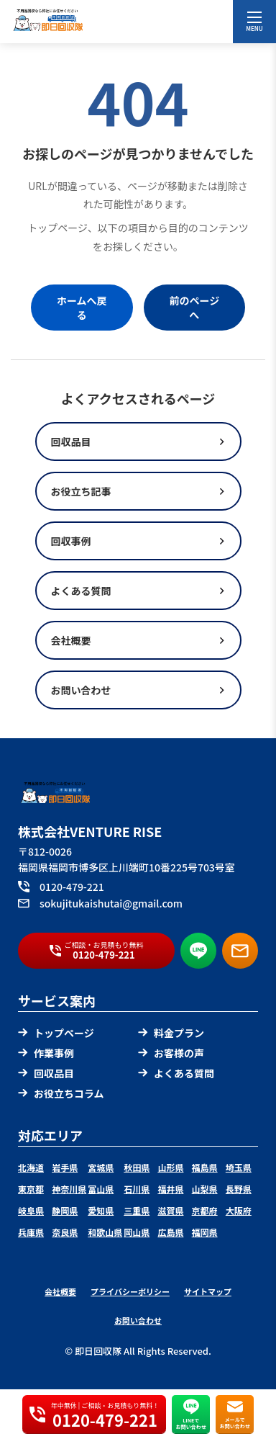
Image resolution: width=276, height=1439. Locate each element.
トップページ (56, 1033)
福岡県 (205, 1232)
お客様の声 (171, 1053)
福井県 (170, 1189)
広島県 (170, 1232)
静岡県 (65, 1210)
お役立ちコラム (61, 1093)
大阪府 (239, 1210)
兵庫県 (31, 1232)
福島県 (205, 1167)
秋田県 (137, 1167)
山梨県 (205, 1189)
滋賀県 (170, 1210)
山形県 (170, 1167)
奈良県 (65, 1232)
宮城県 (101, 1167)
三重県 (137, 1210)
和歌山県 (105, 1232)
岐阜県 (31, 1210)
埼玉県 (239, 1167)
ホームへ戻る (82, 307)
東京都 (31, 1189)
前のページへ (194, 307)
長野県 (239, 1189)
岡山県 (137, 1232)
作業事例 (46, 1053)
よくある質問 (176, 1073)
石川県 (137, 1189)
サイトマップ (207, 1291)
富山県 (101, 1189)
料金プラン (171, 1033)
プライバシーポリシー (130, 1291)
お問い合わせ (138, 1320)
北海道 (31, 1167)
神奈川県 (69, 1189)
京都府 (205, 1210)
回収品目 (46, 1073)
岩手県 (65, 1167)
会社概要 (60, 1291)
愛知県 (101, 1210)
